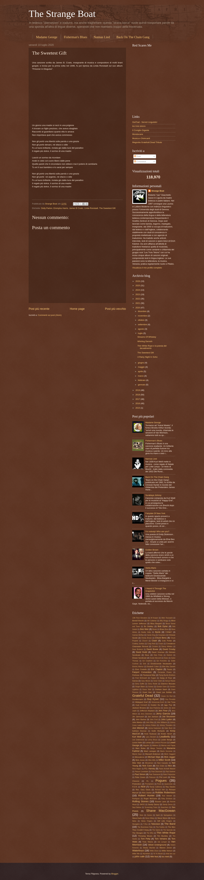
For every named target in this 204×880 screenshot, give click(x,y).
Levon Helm (137, 742)
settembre (143, 324)
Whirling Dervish (144, 341)
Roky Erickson (166, 798)
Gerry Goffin (139, 684)
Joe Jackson (153, 717)
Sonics (149, 815)
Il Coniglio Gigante (140, 130)
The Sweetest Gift (107, 208)
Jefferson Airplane (147, 711)
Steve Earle (137, 818)
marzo (141, 376)
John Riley (150, 722)
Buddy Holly (146, 632)
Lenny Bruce (152, 740)
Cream (160, 644)
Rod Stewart (167, 796)
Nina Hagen (136, 769)
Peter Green (140, 777)
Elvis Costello (141, 669)
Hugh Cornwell (141, 705)
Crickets (155, 646)
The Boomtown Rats (145, 827)
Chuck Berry (161, 638)
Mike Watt (136, 763)
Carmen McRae (138, 635)
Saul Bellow (136, 807)
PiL (147, 781)
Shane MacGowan (160, 810)
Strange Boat (157, 191)
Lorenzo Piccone (160, 742)
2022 (138, 299)
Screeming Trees (151, 807)
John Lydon (166, 719)
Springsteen (168, 815)
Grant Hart (147, 692)
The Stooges (137, 833)
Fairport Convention (142, 672)
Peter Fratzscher (169, 774)
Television (155, 824)
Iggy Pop (168, 705)
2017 (138, 399)
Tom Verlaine (161, 839)
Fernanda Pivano (164, 672)
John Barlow (141, 719)
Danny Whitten (167, 646)
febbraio (142, 380)
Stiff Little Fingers (164, 821)
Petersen (152, 777)
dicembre (142, 311)
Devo (147, 655)
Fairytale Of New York (155, 513)
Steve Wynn (162, 818)
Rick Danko (147, 793)
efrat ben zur (170, 854)
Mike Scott (164, 759)
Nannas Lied (102, 37)
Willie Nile (136, 854)
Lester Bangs (166, 740)
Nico (170, 765)
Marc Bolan (140, 748)
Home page (77, 308)
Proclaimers (149, 784)
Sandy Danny (153, 804)
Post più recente (39, 308)
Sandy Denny (168, 804)
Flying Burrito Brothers (167, 675)
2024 (138, 290)
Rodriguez (136, 798)
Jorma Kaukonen (154, 728)
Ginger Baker (140, 686)
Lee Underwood (138, 740)
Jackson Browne (139, 708)
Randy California (156, 787)
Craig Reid (151, 644)
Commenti (140, 161)
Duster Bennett (155, 658)
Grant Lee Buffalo (164, 692)
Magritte (146, 745)
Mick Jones (140, 760)
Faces (169, 669)
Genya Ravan (170, 681)
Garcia (135, 681)
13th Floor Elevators (139, 618)
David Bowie (152, 649)
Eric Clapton (157, 669)
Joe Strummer (168, 716)
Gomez (150, 686)
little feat (154, 856)
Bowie (154, 629)
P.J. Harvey (149, 768)
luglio (140, 333)
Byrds (157, 632)
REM (143, 786)
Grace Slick (146, 689)
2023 (138, 294)
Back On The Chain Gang (133, 37)
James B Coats (76, 208)
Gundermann (137, 699)
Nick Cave (147, 765)
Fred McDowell (141, 678)
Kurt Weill (136, 737)
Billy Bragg (164, 621)
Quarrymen (168, 784)
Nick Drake (160, 766)
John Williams (162, 722)
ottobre (141, 320)
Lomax (148, 742)
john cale (140, 856)
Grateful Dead (142, 695)
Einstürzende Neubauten (161, 664)
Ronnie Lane (160, 802)
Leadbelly (164, 736)
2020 (138, 307)
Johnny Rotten (150, 725)
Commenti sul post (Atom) (50, 315)
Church (144, 641)
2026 (138, 281)
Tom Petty (145, 839)
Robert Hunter (146, 795)
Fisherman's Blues (75, 37)
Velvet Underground (157, 845)
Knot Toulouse (150, 734)
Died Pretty (158, 655)
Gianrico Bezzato (168, 684)
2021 (138, 303)
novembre (143, 316)
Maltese (155, 745)
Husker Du (155, 705)
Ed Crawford (147, 661)
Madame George (46, 37)
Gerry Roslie (152, 684)
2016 (138, 403)
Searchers (164, 807)
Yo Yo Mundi (158, 854)
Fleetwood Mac (149, 675)
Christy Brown (146, 638)
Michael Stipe (154, 757)
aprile (140, 371)
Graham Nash (161, 689)
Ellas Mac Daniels (168, 666)
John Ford (154, 719)
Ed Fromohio (162, 661)
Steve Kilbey (149, 818)
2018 (138, 394)
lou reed (165, 856)
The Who (149, 833)
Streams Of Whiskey (146, 337)
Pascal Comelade (141, 771)
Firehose (135, 675)
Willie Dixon (154, 851)
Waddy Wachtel (149, 848)
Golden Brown (151, 550)
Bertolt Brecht (138, 621)
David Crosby (169, 649)
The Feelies (160, 827)
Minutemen (149, 763)
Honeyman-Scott (158, 702)
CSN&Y (168, 632)
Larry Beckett (151, 737)
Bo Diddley (148, 626)
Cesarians (162, 635)
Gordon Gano (162, 686)
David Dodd (141, 652)
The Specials (168, 830)
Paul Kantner (170, 771)
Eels (144, 664)
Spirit (158, 815)
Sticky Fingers (147, 821)
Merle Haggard (169, 754)
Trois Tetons (147, 842)
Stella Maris (150, 568)
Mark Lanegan (150, 751)
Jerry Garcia (163, 713)
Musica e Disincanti (141, 138)
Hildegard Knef (141, 702)
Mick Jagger (169, 757)
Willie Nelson (167, 851)
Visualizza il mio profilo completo (147, 267)
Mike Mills (152, 760)
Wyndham (146, 854)
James (166, 708)
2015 (138, 408)
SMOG (142, 804)
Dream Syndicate (139, 658)
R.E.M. (134, 787)
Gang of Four (166, 678)
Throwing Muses (145, 836)
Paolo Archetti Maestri (167, 769)
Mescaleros (139, 757)
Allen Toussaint (167, 618)
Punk (159, 784)
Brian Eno (164, 629)
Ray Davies (170, 787)
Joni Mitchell (138, 728)
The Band (169, 823)
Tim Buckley (162, 836)
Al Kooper (154, 618)
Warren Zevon (166, 848)
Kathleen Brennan (139, 731)
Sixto (141, 815)
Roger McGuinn (150, 798)
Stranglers (136, 824)
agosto (141, 329)
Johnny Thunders (166, 725)
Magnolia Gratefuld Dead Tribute (147, 142)
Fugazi (153, 678)
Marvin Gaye (137, 754)
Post (137, 156)
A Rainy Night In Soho (147, 357)
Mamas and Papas (168, 745)
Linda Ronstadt (91, 208)
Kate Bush (169, 728)
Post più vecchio (115, 308)
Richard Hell (160, 790)
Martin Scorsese (166, 751)
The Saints (156, 830)
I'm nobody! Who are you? (157, 531)
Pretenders (136, 784)
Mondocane (137, 134)
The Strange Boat (62, 13)
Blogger (114, 874)
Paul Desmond (156, 771)
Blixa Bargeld (156, 623)
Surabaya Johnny (153, 495)
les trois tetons (139, 126)
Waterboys (138, 850)
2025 (138, 285)
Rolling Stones (140, 801)
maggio (141, 367)
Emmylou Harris (61, 208)
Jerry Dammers (146, 714)
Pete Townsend (154, 774)
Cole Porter (167, 641)
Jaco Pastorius (154, 708)
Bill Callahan (152, 621)
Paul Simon (140, 774)
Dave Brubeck (137, 649)
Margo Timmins (156, 748)
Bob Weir (144, 629)
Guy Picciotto (170, 699)
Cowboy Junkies (138, 644)
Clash (154, 640)
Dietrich (169, 655)
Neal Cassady (162, 763)
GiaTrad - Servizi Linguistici (144, 122)
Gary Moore (145, 681)
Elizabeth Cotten (153, 666)
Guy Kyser (153, 699)
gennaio (142, 384)
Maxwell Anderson (152, 754)
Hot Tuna (171, 702)
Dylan (166, 658)
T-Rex (145, 824)
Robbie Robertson (165, 792)
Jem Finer (163, 710)
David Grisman (158, 652)
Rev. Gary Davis (143, 790)
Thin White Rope (166, 832)
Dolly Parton (46, 208)
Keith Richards (158, 731)
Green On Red (167, 696)
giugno (141, 362)
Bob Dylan (163, 626)
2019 (138, 390)
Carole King (151, 635)
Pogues (161, 780)
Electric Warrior (138, 666)
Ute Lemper (162, 842)
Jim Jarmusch (138, 717)
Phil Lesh (163, 777)
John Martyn (137, 722)
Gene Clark (157, 681)
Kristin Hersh (166, 734)
